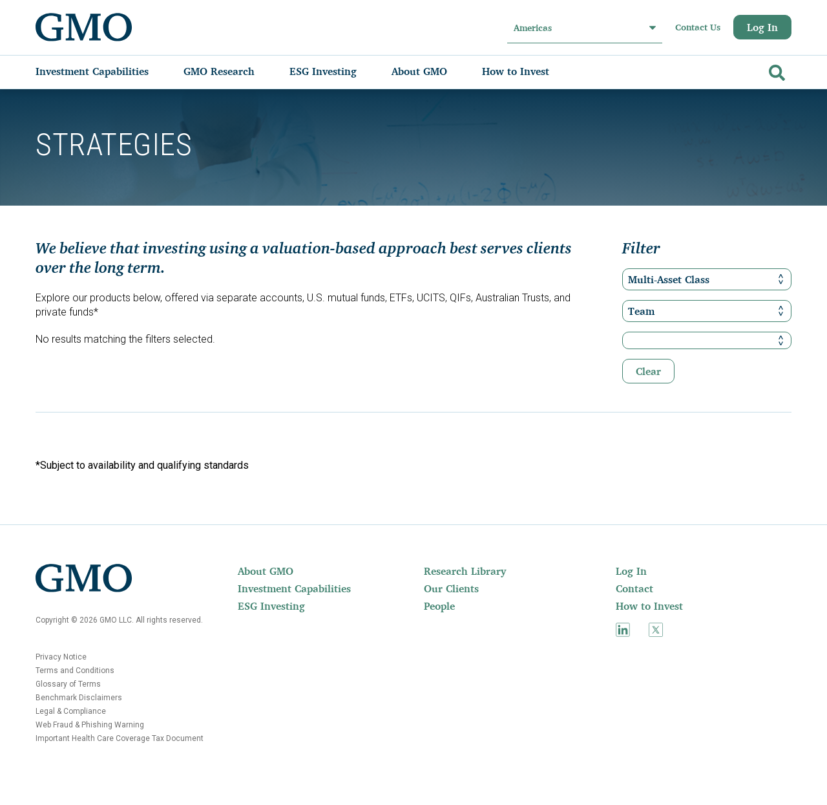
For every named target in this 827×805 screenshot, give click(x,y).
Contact (634, 588)
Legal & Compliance (71, 711)
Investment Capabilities (294, 588)
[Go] (775, 70)
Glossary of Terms (68, 684)
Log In (762, 27)
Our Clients (451, 588)
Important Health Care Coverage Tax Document (120, 738)
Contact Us (697, 27)
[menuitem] (105, 71)
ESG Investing (271, 605)
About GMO (265, 570)
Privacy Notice (61, 656)
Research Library (465, 570)
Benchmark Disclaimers (79, 697)
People (439, 605)
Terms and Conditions (75, 670)
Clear (648, 371)
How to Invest (649, 605)
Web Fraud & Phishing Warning (90, 724)
